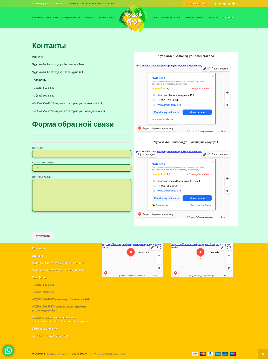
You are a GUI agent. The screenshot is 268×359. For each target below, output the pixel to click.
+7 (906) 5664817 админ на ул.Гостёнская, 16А (61, 299)
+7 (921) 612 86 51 (43, 87)
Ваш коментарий (81, 185)
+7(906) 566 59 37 (43, 111)
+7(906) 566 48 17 (43, 103)
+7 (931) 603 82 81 (43, 95)
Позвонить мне (197, 3)
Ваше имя (81, 150)
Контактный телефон (81, 165)
